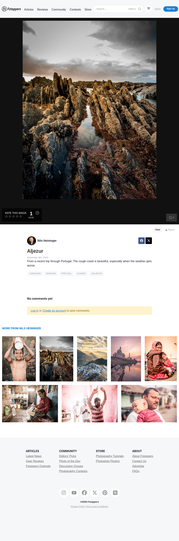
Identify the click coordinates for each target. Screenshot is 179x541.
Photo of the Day (69, 461)
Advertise (138, 466)
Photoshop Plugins (108, 461)
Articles (29, 9)
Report (169, 229)
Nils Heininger (47, 240)
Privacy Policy (78, 506)
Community (59, 9)
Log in (35, 310)
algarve (81, 273)
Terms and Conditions (97, 506)
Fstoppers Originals (38, 466)
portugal (66, 273)
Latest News (34, 456)
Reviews (42, 9)
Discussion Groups (71, 466)
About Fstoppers (142, 456)
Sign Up (171, 8)
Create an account (54, 310)
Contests (75, 9)
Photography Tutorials (110, 456)
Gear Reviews (35, 461)
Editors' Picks (67, 456)
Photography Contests (73, 471)
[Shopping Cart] (148, 8)
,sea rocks (96, 273)
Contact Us (139, 461)
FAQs (135, 471)
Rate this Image (16, 213)
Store (88, 9)
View (157, 229)
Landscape (35, 273)
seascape (51, 273)
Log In (157, 8)
